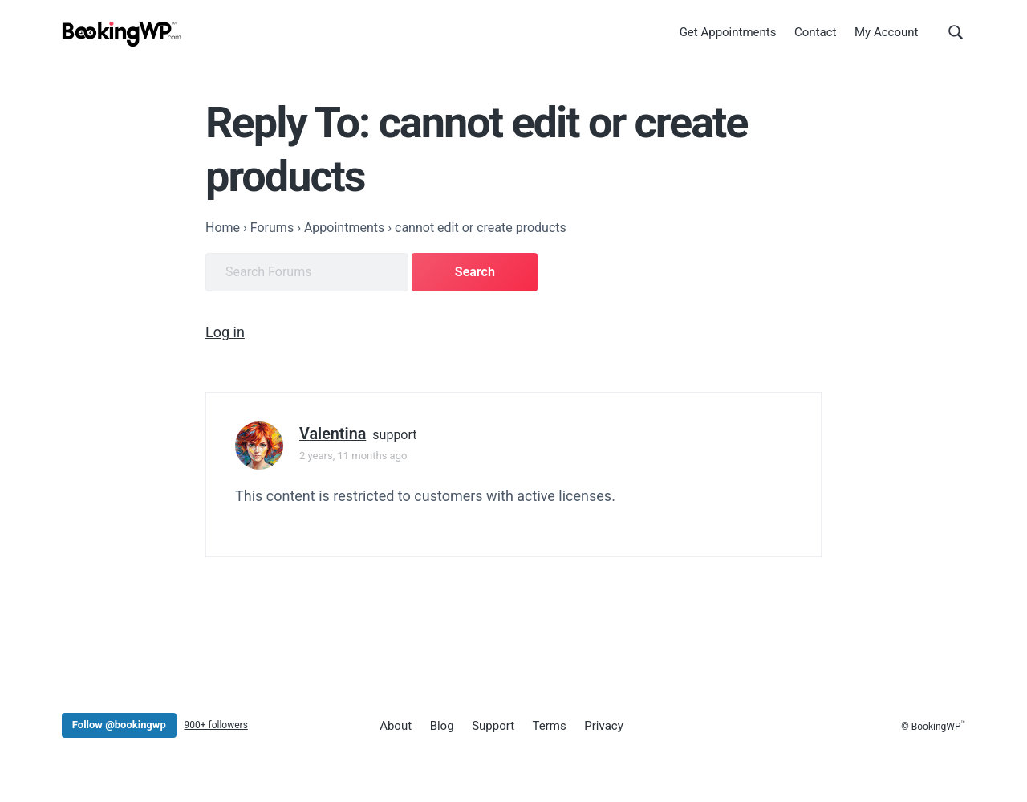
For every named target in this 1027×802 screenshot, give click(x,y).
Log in (225, 332)
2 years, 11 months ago (353, 456)
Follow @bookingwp (119, 725)
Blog (442, 726)
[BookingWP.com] (122, 34)
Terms (549, 726)
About (396, 726)
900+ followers (215, 725)
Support (493, 726)
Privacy (603, 726)
